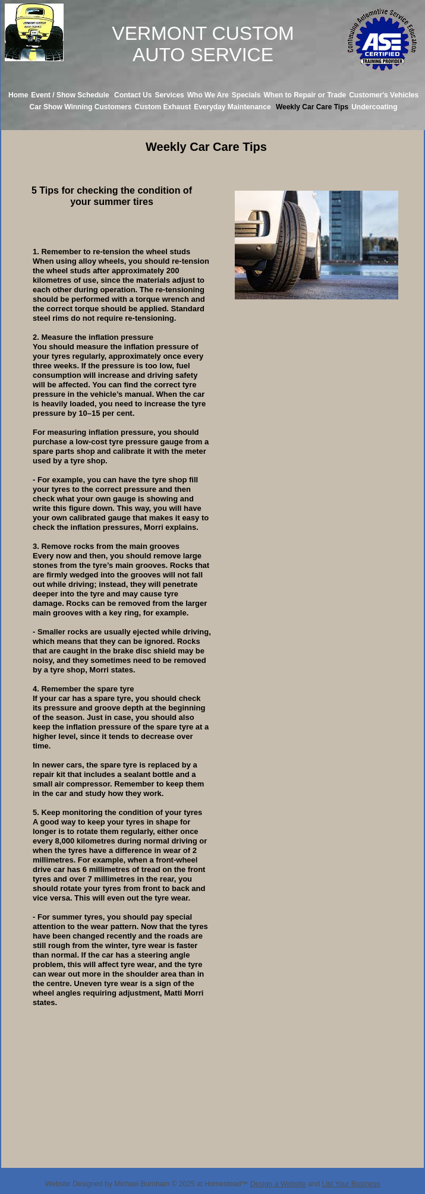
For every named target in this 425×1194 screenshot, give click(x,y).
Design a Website (278, 1184)
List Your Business (351, 1184)
